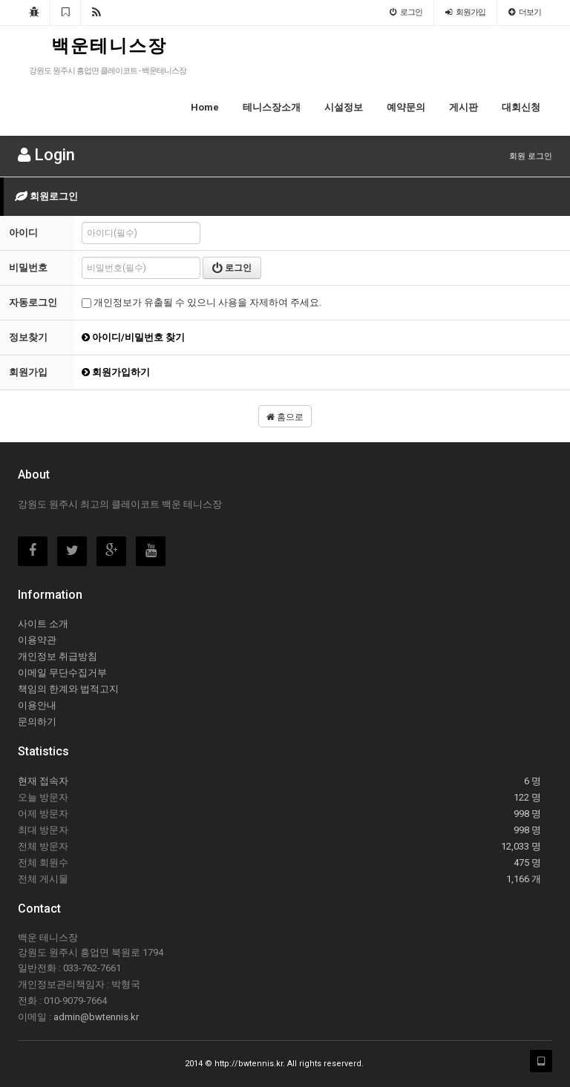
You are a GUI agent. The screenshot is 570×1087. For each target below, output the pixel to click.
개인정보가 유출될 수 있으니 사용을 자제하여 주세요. (201, 302)
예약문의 (406, 107)
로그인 (406, 12)
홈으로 (285, 417)
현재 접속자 (43, 780)
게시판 (463, 107)
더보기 (524, 12)
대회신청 (521, 107)
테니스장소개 (272, 107)
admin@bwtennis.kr (96, 1016)
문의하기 (37, 721)
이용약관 (37, 640)
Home (205, 107)
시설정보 (343, 107)
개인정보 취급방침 (57, 656)
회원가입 (465, 12)
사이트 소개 (43, 623)
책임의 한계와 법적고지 (68, 688)
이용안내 (37, 705)
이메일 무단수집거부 (62, 672)
